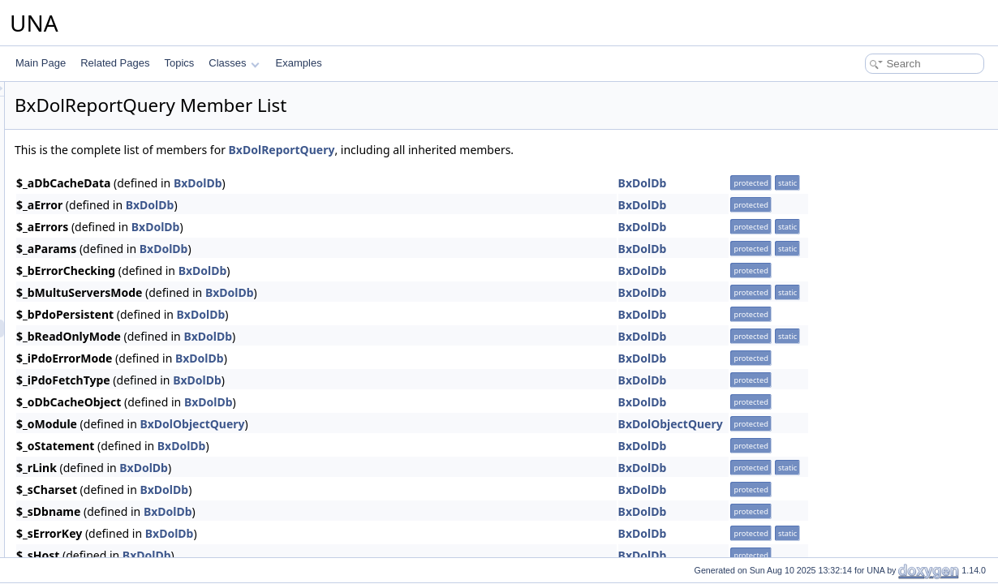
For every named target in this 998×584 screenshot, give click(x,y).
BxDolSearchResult (100, 524)
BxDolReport (85, 310)
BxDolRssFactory (95, 417)
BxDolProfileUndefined (107, 114)
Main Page (40, 63)
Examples (299, 63)
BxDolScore (83, 471)
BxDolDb (400, 183)
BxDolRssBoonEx (96, 400)
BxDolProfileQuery (98, 96)
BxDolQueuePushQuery (109, 257)
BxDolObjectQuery (394, 424)
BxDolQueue (85, 185)
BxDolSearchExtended (107, 542)
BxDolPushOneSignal (104, 150)
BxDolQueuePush (96, 239)
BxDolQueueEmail (97, 203)
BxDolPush (81, 132)
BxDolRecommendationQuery (122, 292)
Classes (234, 63)
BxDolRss (79, 382)
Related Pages (114, 63)
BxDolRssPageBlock (102, 435)
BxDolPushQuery (95, 168)
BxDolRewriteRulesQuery (113, 364)
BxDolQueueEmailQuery (111, 221)
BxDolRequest (89, 346)
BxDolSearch (86, 507)
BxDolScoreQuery (97, 489)
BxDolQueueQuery (99, 275)
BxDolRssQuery (92, 453)
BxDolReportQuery (99, 328)
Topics (179, 63)
